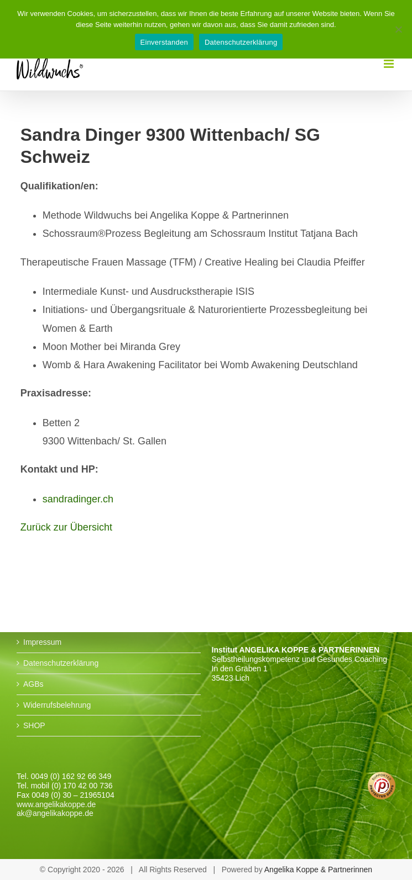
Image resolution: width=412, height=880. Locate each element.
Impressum (42, 642)
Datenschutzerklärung (60, 663)
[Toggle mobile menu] (389, 64)
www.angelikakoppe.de (56, 804)
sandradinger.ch (78, 499)
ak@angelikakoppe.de (55, 813)
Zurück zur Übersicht (66, 527)
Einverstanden (164, 42)
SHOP (34, 725)
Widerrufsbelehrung (57, 705)
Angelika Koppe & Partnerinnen (318, 869)
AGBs (33, 684)
